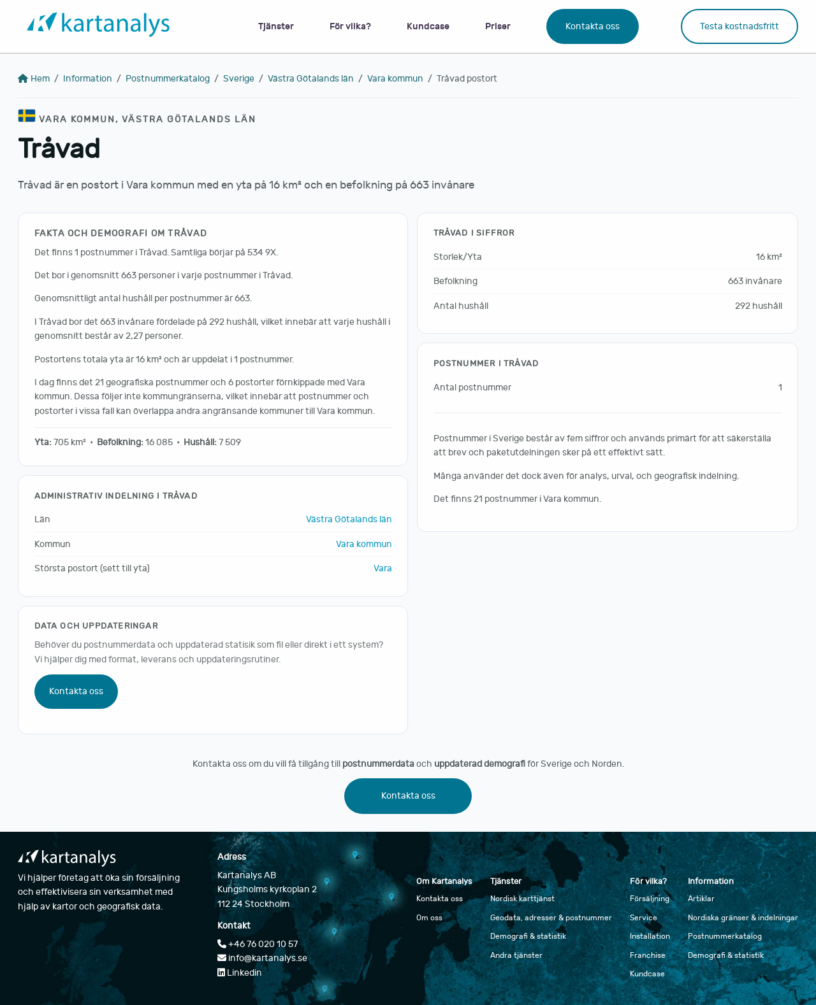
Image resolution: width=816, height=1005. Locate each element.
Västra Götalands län (311, 78)
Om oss (429, 917)
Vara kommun (395, 78)
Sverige (238, 78)
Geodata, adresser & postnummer (551, 917)
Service (643, 917)
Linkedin (239, 972)
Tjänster (276, 26)
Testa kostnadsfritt (739, 26)
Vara (383, 568)
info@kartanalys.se (262, 958)
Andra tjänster (516, 955)
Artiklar (701, 898)
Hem (34, 78)
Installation (650, 936)
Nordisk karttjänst (522, 898)
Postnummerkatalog (168, 78)
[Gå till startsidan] (98, 26)
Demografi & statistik (528, 936)
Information (87, 78)
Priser (498, 26)
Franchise (648, 955)
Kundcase (428, 26)
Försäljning (649, 898)
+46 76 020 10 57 (257, 944)
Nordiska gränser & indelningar (743, 917)
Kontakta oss (592, 26)
